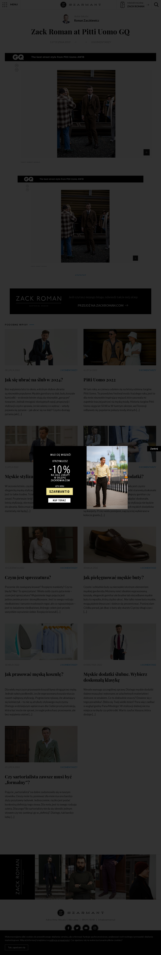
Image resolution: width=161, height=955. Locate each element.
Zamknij (154, 448)
